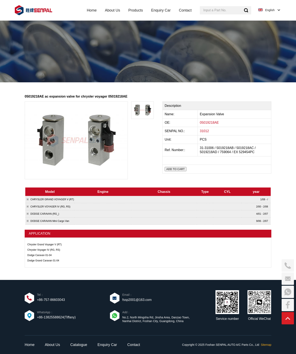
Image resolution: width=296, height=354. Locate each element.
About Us (52, 345)
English (270, 10)
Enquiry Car (107, 345)
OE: (168, 122)
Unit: (168, 139)
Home (30, 345)
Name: (170, 114)
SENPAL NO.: (175, 131)
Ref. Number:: (175, 150)
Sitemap (266, 344)
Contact (133, 345)
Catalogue (78, 345)
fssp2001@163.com (137, 300)
